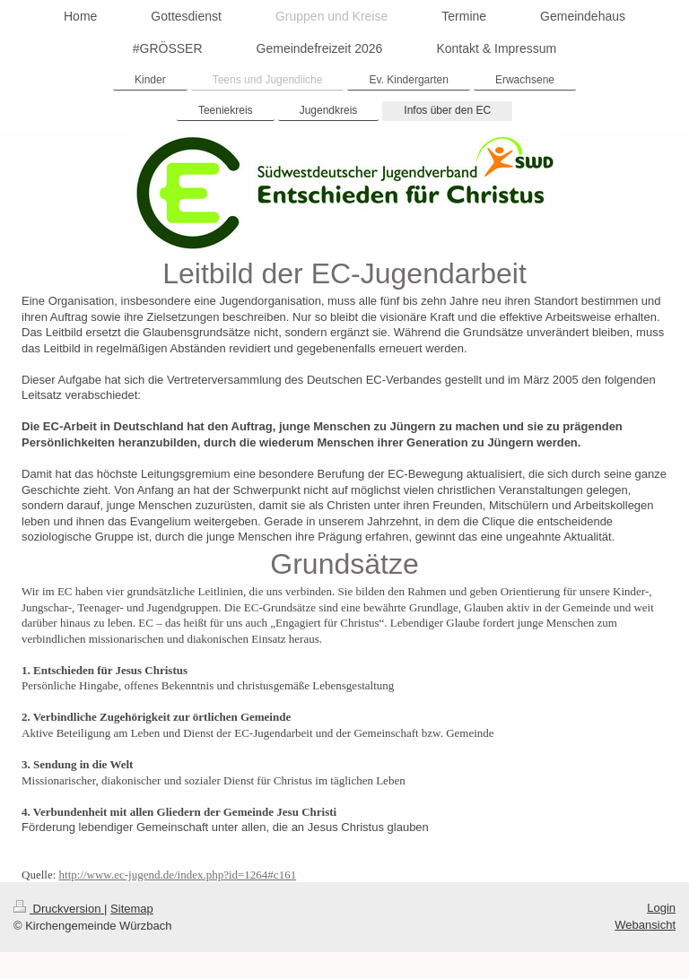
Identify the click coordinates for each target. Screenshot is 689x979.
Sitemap (131, 908)
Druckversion (58, 908)
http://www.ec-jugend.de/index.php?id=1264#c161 (178, 874)
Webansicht (645, 924)
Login (661, 907)
